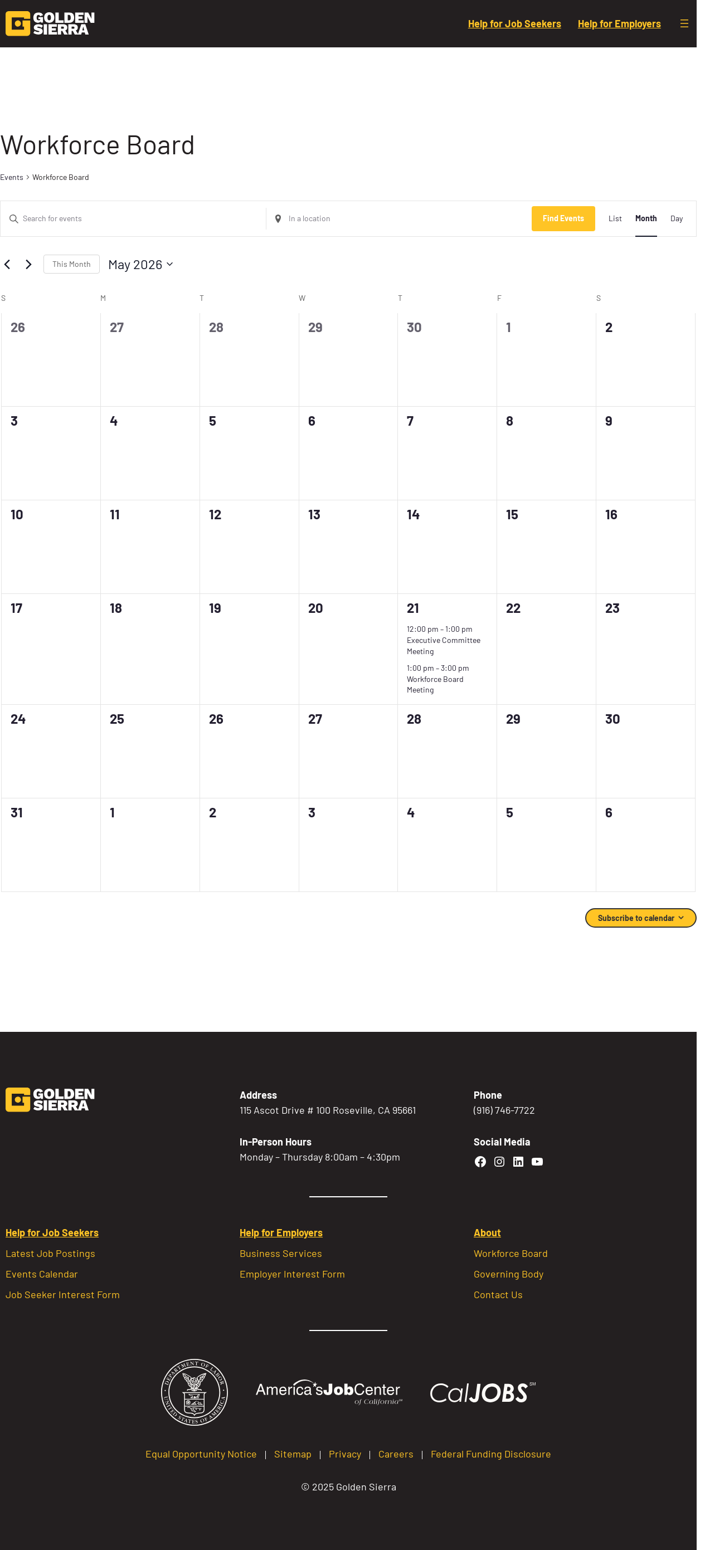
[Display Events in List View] (615, 218)
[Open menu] (684, 23)
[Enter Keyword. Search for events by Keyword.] (133, 218)
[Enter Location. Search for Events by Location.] (399, 218)
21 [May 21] (413, 607)
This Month (71, 264)
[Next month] (28, 264)
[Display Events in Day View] (676, 218)
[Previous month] (6, 264)
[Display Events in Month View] (646, 218)
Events (11, 177)
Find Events (563, 218)
